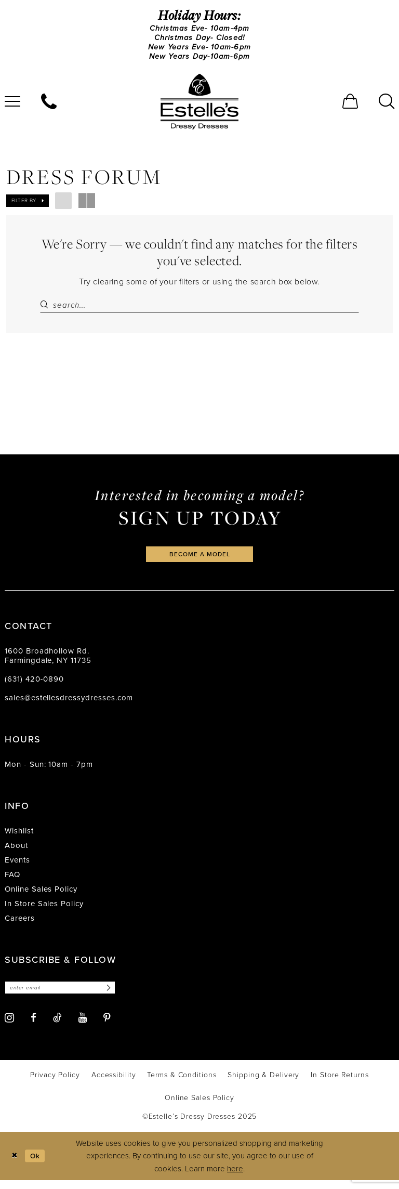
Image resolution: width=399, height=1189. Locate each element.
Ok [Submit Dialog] (38, 1164)
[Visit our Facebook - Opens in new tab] (33, 1026)
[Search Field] (199, 309)
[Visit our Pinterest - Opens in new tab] (107, 1026)
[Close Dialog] (15, 1165)
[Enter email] (66, 996)
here (235, 1177)
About (16, 853)
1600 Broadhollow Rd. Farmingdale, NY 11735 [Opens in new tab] (48, 663)
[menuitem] (49, 105)
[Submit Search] (46, 309)
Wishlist (19, 838)
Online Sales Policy (41, 897)
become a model (199, 561)
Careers (20, 926)
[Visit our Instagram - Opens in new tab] (9, 1026)
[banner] (199, 105)
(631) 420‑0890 (34, 687)
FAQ (12, 882)
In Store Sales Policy (44, 911)
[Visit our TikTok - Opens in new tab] (57, 1026)
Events (17, 867)
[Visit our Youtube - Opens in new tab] (82, 1026)
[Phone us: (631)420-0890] (49, 105)
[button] (350, 105)
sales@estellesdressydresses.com (69, 705)
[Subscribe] (118, 996)
